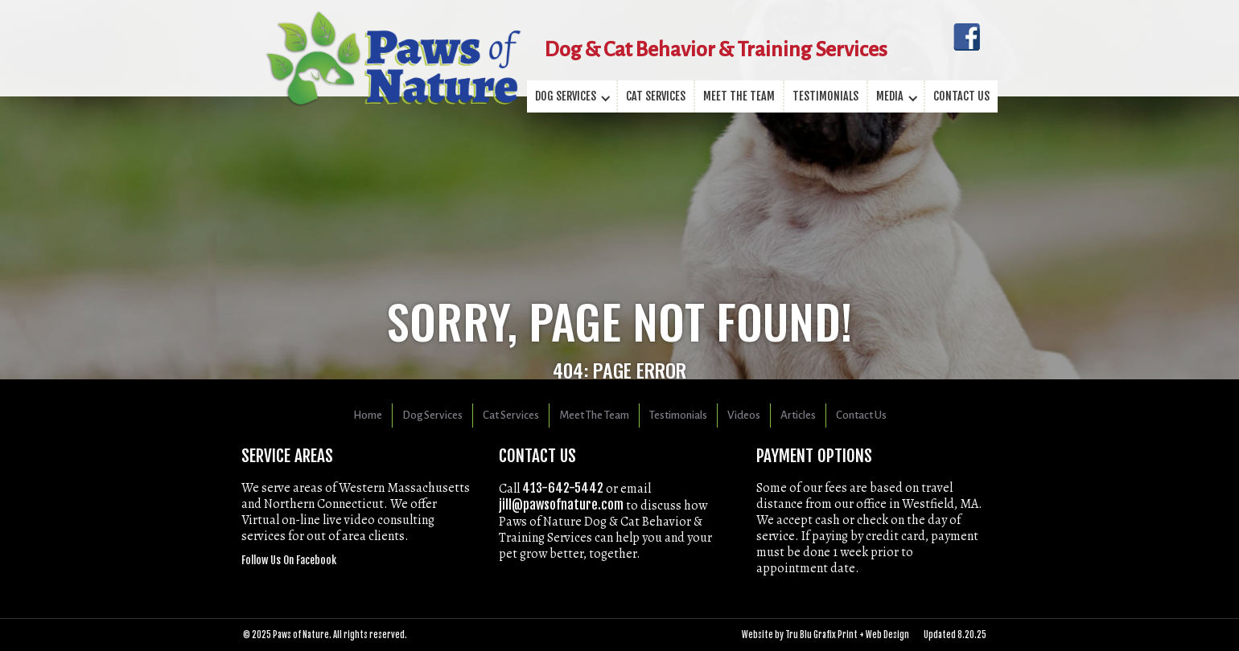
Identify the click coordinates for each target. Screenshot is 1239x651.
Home (367, 415)
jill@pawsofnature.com (561, 505)
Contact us (961, 96)
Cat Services (655, 96)
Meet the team (739, 96)
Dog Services (432, 415)
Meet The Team (594, 415)
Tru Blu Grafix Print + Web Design (847, 635)
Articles (798, 415)
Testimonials (678, 415)
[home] (393, 40)
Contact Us (861, 415)
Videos (743, 415)
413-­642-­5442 (562, 488)
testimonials (825, 96)
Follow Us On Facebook (288, 560)
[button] (572, 96)
